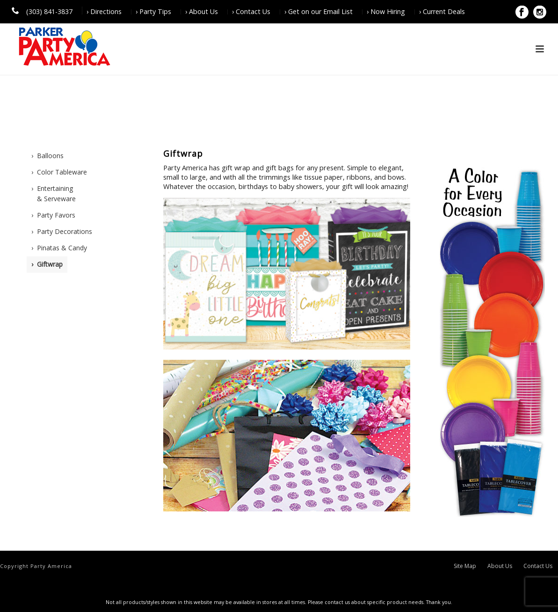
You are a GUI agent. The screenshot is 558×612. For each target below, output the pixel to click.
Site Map (465, 566)
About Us (499, 566)
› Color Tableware (59, 172)
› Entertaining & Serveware (53, 194)
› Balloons (47, 155)
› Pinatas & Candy (59, 247)
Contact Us (537, 566)
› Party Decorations (61, 231)
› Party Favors (53, 215)
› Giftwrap (47, 264)
